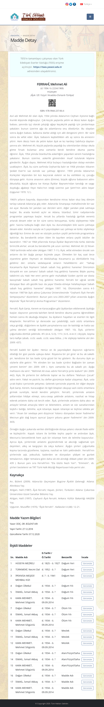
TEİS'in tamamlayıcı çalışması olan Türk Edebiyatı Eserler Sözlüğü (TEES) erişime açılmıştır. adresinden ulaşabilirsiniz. (42, 65)
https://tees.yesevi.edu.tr (47, 66)
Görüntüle (87, 563)
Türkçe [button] (86, 4)
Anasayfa (14, 35)
